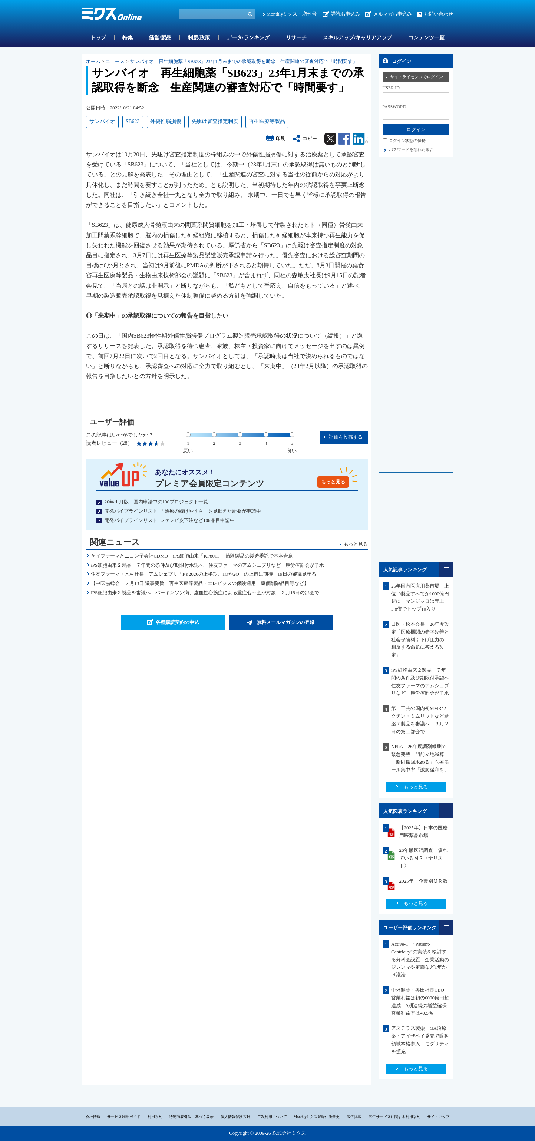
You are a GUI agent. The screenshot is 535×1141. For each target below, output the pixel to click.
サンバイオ (102, 121)
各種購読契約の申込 (177, 622)
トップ (98, 37)
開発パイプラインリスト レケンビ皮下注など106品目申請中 (170, 520)
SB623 (133, 121)
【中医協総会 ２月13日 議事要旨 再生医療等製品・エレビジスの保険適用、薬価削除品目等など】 (200, 583)
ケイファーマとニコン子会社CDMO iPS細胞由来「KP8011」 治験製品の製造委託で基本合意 (192, 556)
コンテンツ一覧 (426, 37)
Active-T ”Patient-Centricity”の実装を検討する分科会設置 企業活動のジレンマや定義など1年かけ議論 (420, 959)
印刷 (280, 138)
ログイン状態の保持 (407, 140)
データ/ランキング (248, 37)
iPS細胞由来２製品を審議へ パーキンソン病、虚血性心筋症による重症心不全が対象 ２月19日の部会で (205, 592)
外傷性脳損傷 (165, 121)
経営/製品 (160, 37)
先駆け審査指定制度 (215, 121)
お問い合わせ (438, 14)
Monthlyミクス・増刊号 (292, 14)
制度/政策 (199, 37)
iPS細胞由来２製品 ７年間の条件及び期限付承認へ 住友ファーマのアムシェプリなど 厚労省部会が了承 (207, 565)
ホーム (93, 61)
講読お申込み (345, 14)
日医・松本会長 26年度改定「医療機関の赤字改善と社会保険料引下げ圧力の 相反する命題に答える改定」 (420, 639)
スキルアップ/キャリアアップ (357, 37)
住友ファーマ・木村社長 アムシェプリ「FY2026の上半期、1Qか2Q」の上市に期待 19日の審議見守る (203, 574)
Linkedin (360, 139)
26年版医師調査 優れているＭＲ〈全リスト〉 (423, 858)
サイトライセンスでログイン (416, 77)
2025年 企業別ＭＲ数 (423, 881)
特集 (127, 37)
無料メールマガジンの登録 (285, 622)
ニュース (115, 61)
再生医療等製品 (267, 121)
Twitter (330, 139)
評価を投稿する (346, 437)
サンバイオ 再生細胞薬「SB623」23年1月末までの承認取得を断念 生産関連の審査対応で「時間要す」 (243, 61)
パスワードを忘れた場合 (411, 149)
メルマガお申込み (392, 14)
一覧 (446, 569)
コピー (310, 138)
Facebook (344, 139)
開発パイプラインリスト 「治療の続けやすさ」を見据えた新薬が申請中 (183, 511)
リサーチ (296, 37)
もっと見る (333, 481)
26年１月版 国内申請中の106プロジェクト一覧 (156, 502)
